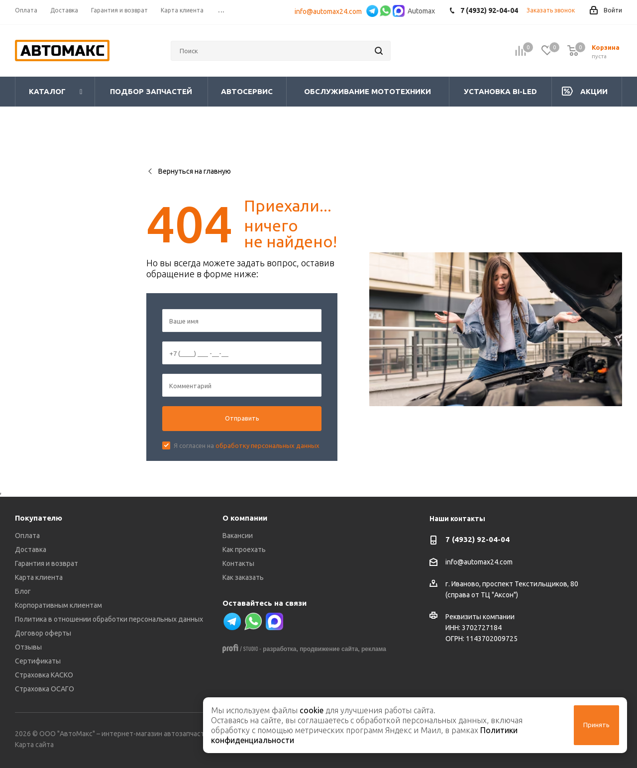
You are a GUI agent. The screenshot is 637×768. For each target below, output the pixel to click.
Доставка (30, 549)
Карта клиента (39, 577)
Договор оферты (43, 633)
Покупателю (38, 518)
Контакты (238, 563)
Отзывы (28, 647)
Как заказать (243, 577)
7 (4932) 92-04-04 (477, 539)
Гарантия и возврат (46, 563)
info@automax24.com (330, 11)
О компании (244, 518)
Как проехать (244, 549)
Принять (596, 724)
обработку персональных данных (267, 445)
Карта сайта (34, 745)
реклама (373, 649)
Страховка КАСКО (44, 675)
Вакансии (237, 536)
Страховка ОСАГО (44, 689)
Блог (23, 591)
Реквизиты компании (480, 617)
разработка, (280, 649)
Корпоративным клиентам (58, 605)
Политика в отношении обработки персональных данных (109, 619)
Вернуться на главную (188, 171)
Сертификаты (38, 661)
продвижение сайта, (330, 649)
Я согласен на (246, 445)
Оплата (27, 536)
